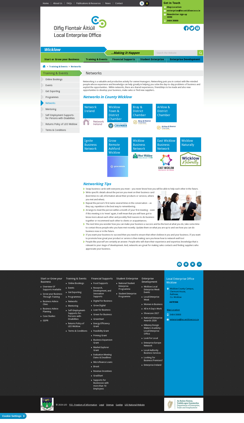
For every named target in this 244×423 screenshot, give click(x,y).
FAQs (69, 3)
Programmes (51, 97)
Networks (76, 66)
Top (199, 264)
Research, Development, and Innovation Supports (102, 292)
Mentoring (50, 109)
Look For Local (151, 338)
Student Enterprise (152, 59)
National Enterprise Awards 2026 (153, 319)
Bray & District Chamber (139, 111)
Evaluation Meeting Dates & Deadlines (102, 356)
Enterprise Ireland (152, 365)
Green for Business (102, 314)
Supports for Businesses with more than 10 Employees (101, 384)
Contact (119, 3)
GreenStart (98, 319)
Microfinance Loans (102, 362)
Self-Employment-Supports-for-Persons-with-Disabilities (60, 117)
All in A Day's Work (153, 308)
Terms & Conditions (55, 130)
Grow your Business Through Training (52, 295)
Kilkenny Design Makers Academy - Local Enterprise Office (153, 329)
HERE (169, 17)
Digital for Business (102, 301)
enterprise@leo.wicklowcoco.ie (183, 10)
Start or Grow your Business (61, 59)
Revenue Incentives (102, 371)
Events (48, 85)
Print (179, 264)
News (108, 3)
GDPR (45, 320)
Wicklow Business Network (139, 144)
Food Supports (100, 283)
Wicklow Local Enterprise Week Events (151, 289)
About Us (57, 3)
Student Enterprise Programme (127, 295)
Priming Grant (100, 335)
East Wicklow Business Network (166, 144)
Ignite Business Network (90, 144)
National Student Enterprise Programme (127, 286)
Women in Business (153, 304)
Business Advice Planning (50, 310)
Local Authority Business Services (152, 351)
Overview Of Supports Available (52, 288)
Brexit (96, 366)
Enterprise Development (185, 59)
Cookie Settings (11, 416)
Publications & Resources (88, 3)
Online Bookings (53, 79)
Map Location (174, 7)
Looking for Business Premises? (153, 359)
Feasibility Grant (101, 331)
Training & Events (96, 59)
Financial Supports (123, 59)
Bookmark (192, 264)
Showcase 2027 (151, 313)
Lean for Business (101, 310)
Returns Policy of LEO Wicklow (61, 124)
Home (46, 3)
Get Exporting (52, 91)
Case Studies (49, 316)
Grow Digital (99, 305)
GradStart (98, 375)
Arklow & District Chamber (165, 111)
